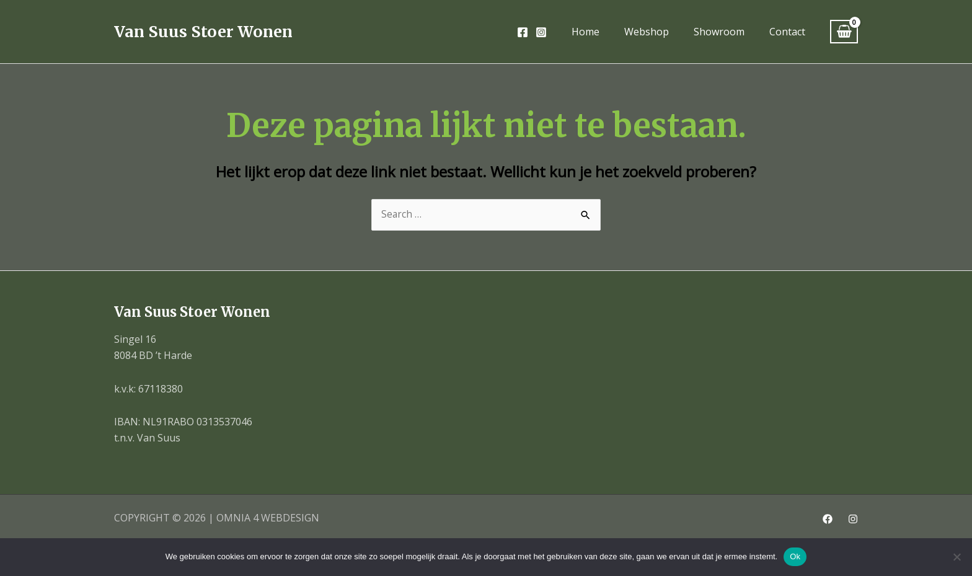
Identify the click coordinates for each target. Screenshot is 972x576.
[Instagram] (541, 32)
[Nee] (956, 557)
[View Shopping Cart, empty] (844, 32)
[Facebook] (522, 32)
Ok (795, 556)
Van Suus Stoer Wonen (203, 32)
